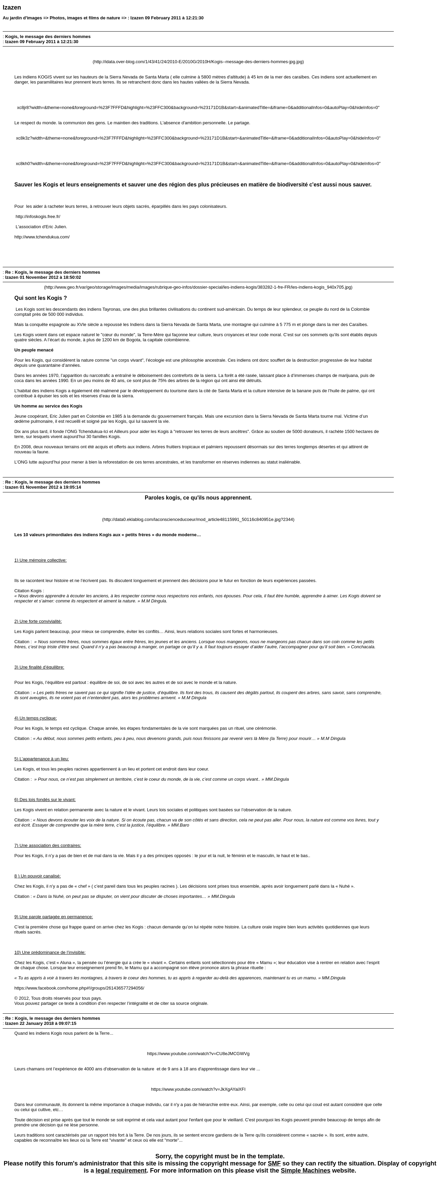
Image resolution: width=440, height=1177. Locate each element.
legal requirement (120, 1170)
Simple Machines (306, 1170)
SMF (274, 1163)
